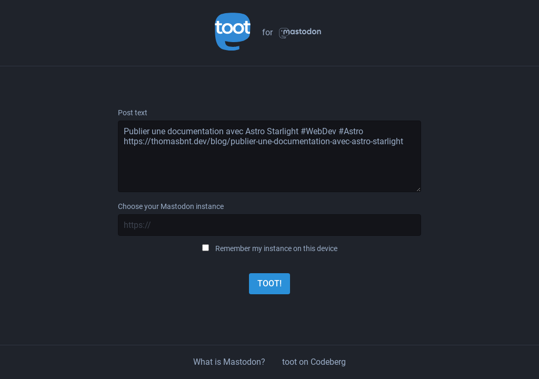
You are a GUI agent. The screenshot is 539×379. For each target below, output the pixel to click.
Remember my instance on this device (276, 248)
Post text (132, 112)
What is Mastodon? (229, 362)
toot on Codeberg (314, 362)
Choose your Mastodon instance (171, 206)
